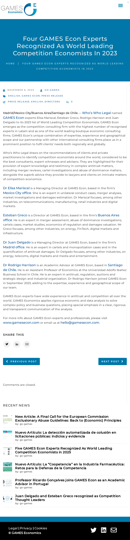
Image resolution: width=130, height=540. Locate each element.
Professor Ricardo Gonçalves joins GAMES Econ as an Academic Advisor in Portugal (70, 482)
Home (10, 63)
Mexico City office (17, 193)
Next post (110, 361)
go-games (50, 90)
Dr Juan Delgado (17, 242)
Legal (13, 528)
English (14, 95)
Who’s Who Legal (96, 113)
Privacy (26, 528)
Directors (52, 101)
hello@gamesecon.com (80, 322)
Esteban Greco (15, 215)
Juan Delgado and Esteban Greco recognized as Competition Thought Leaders (68, 498)
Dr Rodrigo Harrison (19, 265)
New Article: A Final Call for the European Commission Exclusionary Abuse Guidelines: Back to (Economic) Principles (68, 418)
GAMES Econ (31, 95)
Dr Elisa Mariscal (16, 188)
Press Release (52, 95)
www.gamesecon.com (21, 322)
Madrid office (14, 247)
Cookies (40, 528)
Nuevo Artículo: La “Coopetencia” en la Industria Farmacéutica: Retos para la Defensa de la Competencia (70, 466)
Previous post (23, 361)
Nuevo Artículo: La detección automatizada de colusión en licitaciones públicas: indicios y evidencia (65, 434)
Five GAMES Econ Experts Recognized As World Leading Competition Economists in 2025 (63, 450)
